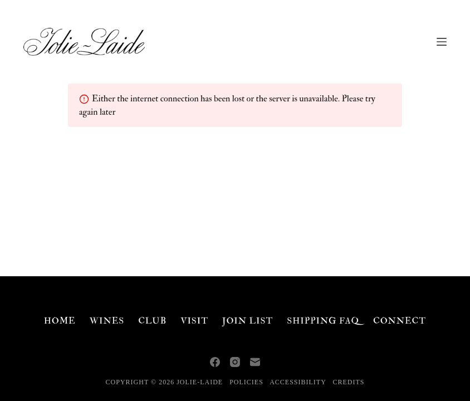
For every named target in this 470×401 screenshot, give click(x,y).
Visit (194, 320)
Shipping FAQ (323, 320)
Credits (348, 382)
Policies (246, 382)
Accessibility (298, 382)
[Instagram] (235, 362)
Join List (247, 320)
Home (60, 320)
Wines (107, 320)
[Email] (255, 362)
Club (152, 320)
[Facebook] (215, 362)
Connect (399, 320)
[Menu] (442, 42)
